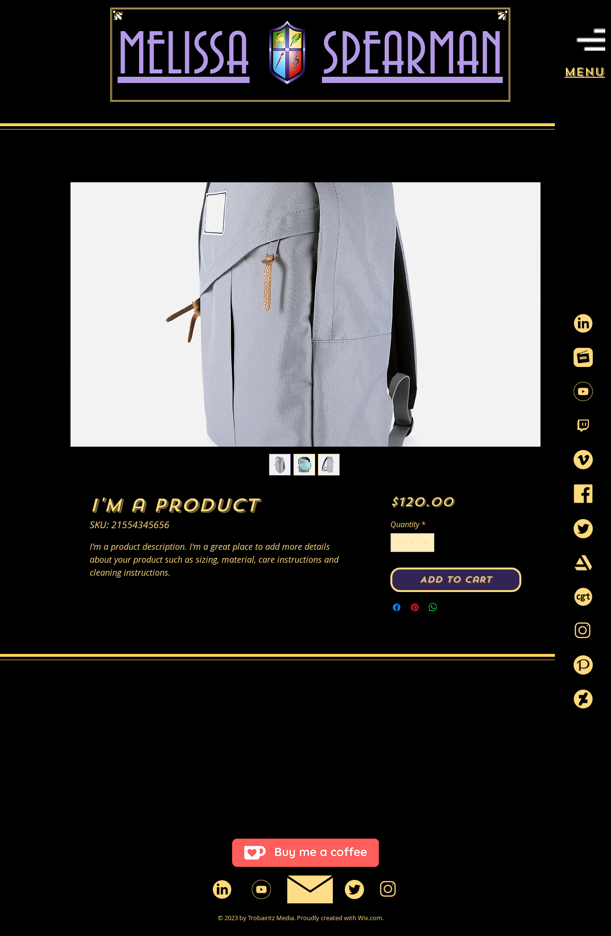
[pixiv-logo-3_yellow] (583, 665)
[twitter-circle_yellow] (583, 528)
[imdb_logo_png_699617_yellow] (583, 357)
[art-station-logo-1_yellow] (583, 562)
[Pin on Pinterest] (415, 607)
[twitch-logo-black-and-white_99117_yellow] (583, 425)
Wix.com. (371, 917)
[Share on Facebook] (396, 607)
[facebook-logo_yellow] (583, 493)
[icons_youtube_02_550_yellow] (583, 391)
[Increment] (426, 542)
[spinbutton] (412, 542)
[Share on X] (451, 607)
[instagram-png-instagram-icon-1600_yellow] (583, 630)
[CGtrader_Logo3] (583, 596)
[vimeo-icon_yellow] (583, 459)
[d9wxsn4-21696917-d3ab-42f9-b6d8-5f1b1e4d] (583, 699)
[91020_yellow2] (583, 323)
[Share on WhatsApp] (433, 607)
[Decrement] (398, 542)
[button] (590, 39)
